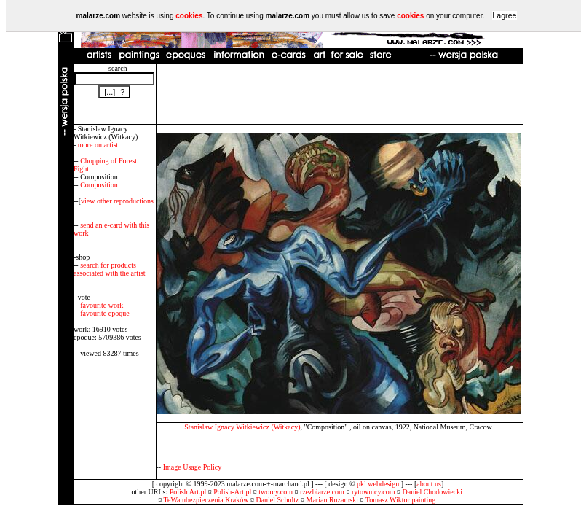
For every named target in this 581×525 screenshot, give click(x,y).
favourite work (101, 305)
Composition (99, 185)
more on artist (98, 145)
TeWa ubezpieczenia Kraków (206, 500)
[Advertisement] (338, 94)
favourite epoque (104, 313)
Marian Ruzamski (332, 500)
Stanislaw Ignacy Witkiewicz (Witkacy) (242, 427)
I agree (504, 15)
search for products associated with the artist (110, 269)
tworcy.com (275, 492)
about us (428, 484)
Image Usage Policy (192, 467)
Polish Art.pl (188, 492)
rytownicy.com (373, 492)
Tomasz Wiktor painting (400, 500)
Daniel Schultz (277, 500)
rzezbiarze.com (322, 492)
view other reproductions (117, 201)
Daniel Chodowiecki (432, 492)
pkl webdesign (378, 484)
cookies (188, 16)
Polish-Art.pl (232, 492)
